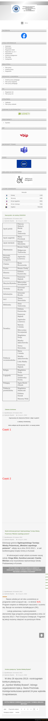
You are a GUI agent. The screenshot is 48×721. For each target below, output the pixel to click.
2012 (25, 221)
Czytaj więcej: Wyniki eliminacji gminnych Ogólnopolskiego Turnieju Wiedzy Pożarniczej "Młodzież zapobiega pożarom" (24, 569)
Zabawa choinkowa (10, 409)
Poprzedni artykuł (14, 709)
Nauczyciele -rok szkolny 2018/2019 (15, 215)
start (5, 709)
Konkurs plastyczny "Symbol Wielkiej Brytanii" (18, 669)
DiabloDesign (44, 719)
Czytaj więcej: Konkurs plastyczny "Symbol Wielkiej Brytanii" (24, 703)
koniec (17, 712)
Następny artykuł (8, 712)
